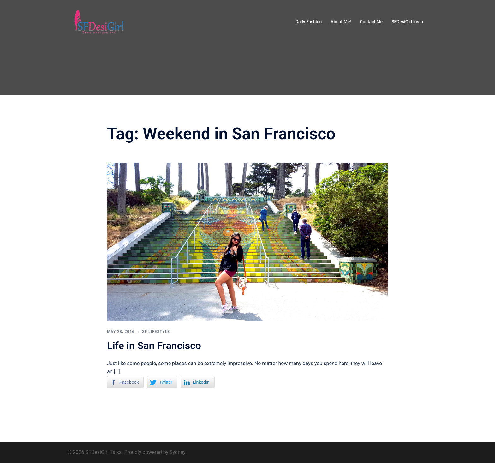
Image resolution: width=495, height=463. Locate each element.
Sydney (178, 452)
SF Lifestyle (156, 331)
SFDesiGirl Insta (407, 21)
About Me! (341, 21)
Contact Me (371, 21)
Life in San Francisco (154, 346)
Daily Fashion (308, 21)
